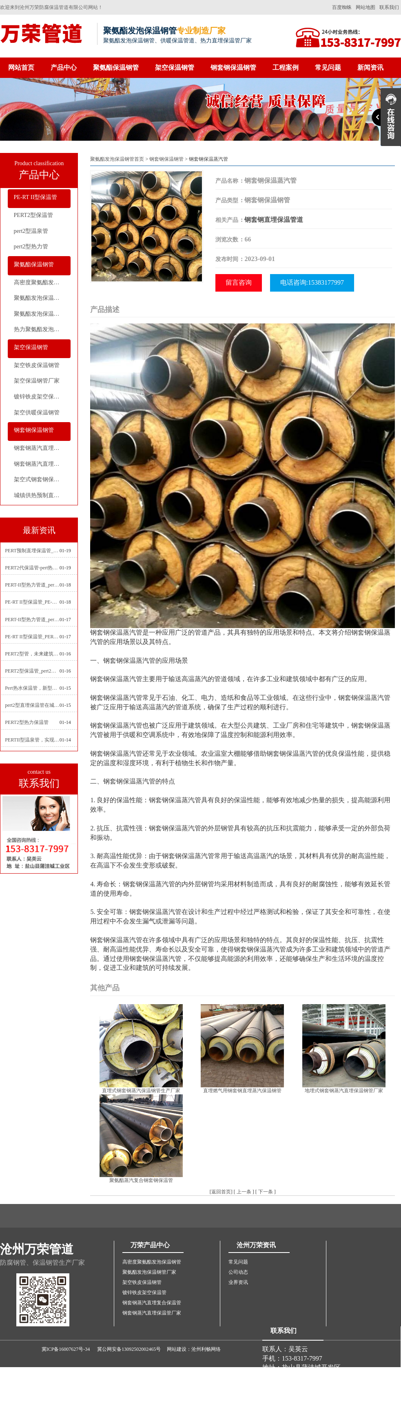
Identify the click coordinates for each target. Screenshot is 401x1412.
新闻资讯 (370, 67)
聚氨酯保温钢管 (116, 67)
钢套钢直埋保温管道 (273, 219)
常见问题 (328, 67)
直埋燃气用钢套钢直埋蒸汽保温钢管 (242, 1090)
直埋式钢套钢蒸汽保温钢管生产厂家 (141, 1090)
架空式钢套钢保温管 (39, 479)
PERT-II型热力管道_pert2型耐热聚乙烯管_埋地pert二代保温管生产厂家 (32, 585)
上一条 (244, 1192)
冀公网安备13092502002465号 (129, 1349)
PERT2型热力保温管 (27, 722)
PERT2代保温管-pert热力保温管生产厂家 (32, 568)
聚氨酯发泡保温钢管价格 (42, 314)
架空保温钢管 (174, 67)
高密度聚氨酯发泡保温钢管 (42, 282)
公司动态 (238, 1272)
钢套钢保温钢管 (233, 67)
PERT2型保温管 (33, 215)
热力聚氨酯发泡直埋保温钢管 (42, 329)
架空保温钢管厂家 (37, 381)
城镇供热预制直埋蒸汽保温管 (42, 495)
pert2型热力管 (31, 246)
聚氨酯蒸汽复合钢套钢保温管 (141, 1180)
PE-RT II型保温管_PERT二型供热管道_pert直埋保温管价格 (32, 637)
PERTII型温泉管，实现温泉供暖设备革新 (32, 740)
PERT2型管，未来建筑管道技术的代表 (32, 654)
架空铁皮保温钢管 (37, 365)
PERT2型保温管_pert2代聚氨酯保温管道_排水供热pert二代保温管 (32, 671)
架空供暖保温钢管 (37, 412)
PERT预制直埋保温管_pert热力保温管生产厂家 (32, 550)
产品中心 (64, 67)
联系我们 (389, 7)
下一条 (265, 1192)
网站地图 (365, 7)
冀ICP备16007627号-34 (66, 1349)
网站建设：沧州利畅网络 (194, 1349)
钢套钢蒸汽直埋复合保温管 (42, 448)
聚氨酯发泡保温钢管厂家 (42, 298)
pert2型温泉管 (31, 231)
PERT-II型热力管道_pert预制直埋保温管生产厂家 (32, 619)
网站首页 (21, 67)
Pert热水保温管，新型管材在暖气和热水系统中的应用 (32, 688)
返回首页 (221, 1192)
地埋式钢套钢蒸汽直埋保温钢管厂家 (344, 1090)
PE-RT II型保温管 (36, 197)
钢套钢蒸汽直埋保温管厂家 (42, 464)
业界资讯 (238, 1282)
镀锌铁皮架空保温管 (39, 397)
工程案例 (286, 67)
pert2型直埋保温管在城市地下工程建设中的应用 (32, 705)
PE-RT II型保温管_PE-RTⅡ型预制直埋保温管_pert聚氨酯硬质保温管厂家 (32, 602)
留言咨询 (239, 282)
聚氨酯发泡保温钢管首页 (117, 159)
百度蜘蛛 (342, 7)
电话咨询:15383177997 (312, 282)
